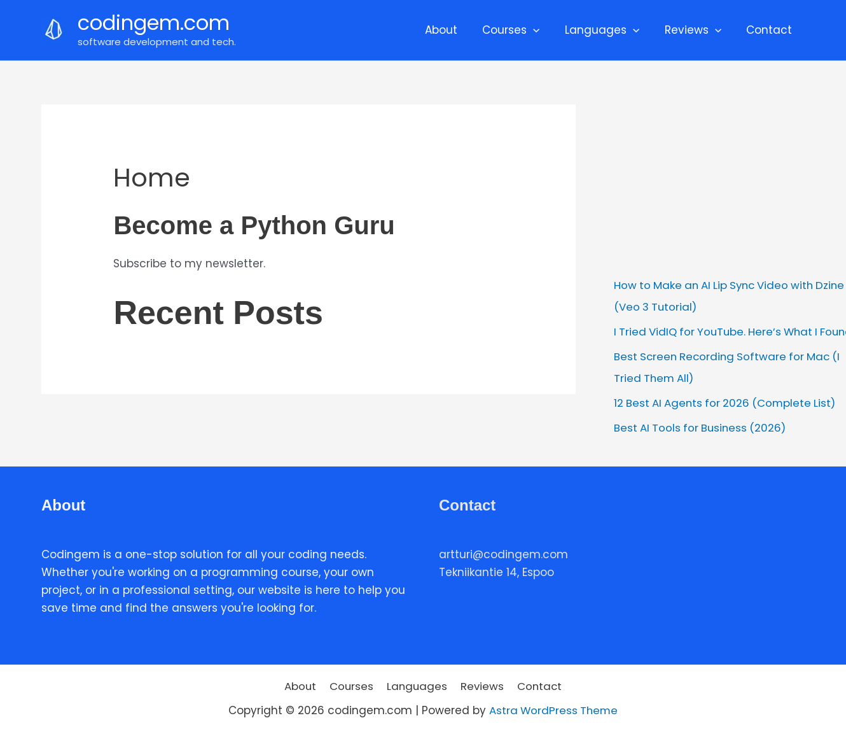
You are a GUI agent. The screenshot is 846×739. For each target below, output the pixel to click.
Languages (611, 30)
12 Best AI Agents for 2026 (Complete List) (728, 401)
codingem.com (154, 22)
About (456, 30)
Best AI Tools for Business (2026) (702, 425)
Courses (522, 30)
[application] (545, 30)
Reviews (698, 30)
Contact (771, 30)
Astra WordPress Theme (554, 708)
